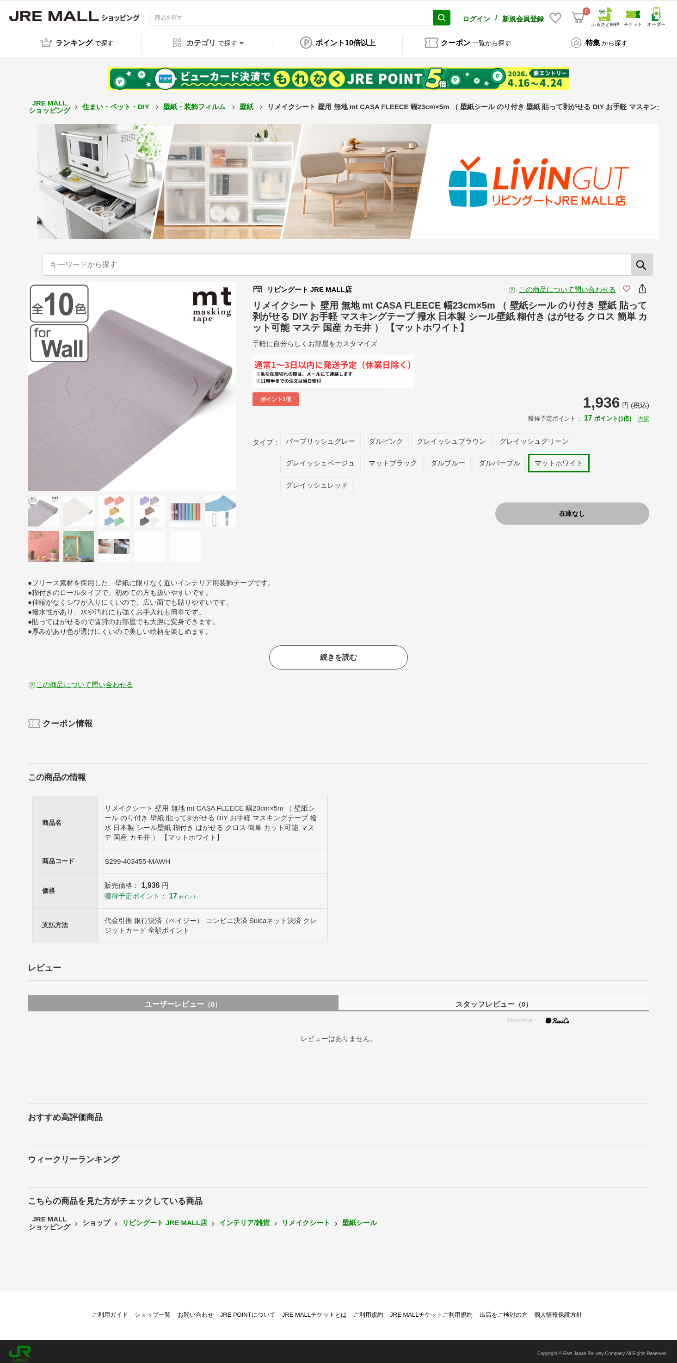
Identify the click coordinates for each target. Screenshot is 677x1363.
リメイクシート (306, 1218)
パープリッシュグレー (320, 436)
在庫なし (572, 508)
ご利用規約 (368, 1309)
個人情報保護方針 (558, 1309)
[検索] (642, 259)
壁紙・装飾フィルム (195, 101)
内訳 (643, 413)
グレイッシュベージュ (320, 458)
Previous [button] (73, 381)
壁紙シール (359, 1218)
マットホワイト (559, 458)
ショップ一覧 (153, 1309)
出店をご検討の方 (504, 1309)
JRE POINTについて (248, 1309)
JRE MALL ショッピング (49, 102)
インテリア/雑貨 (244, 1218)
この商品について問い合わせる (567, 284)
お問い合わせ (196, 1309)
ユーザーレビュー (183, 999)
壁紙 (247, 101)
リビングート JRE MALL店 (164, 1218)
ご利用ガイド (110, 1309)
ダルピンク (386, 436)
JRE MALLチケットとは (314, 1309)
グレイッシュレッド (317, 480)
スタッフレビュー (493, 999)
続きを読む (338, 652)
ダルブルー (448, 458)
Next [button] (190, 381)
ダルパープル (499, 458)
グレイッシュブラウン (451, 436)
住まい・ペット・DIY (116, 101)
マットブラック (393, 458)
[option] (132, 381)
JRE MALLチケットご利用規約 (431, 1309)
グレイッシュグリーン (534, 436)
